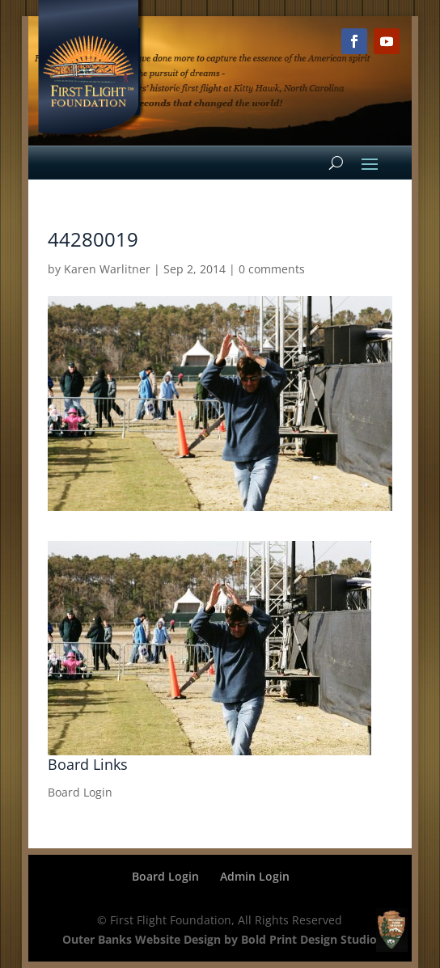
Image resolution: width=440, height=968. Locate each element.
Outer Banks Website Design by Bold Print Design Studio (219, 939)
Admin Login (255, 876)
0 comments (272, 269)
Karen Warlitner (107, 269)
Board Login (80, 792)
